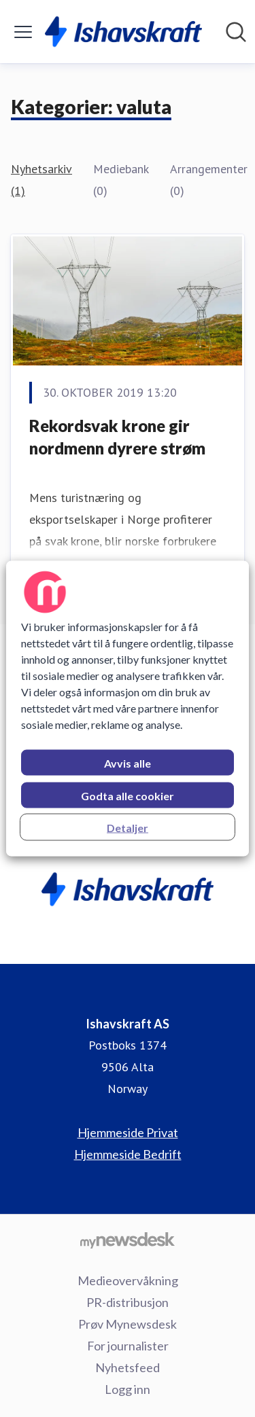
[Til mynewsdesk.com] (127, 1240)
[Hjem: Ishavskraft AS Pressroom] (123, 31)
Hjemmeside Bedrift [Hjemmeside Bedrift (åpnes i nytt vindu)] (128, 1154)
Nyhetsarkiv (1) (41, 179)
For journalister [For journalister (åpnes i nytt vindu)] (128, 1345)
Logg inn (127, 1389)
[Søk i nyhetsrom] (236, 32)
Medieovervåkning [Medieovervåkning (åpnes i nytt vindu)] (128, 1280)
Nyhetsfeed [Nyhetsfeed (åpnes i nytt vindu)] (127, 1367)
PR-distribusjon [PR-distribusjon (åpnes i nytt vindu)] (127, 1302)
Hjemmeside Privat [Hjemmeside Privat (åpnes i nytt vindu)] (128, 1132)
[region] (127, 709)
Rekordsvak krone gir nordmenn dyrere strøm (117, 437)
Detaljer (127, 827)
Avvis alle (127, 763)
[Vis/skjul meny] (23, 31)
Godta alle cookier (127, 795)
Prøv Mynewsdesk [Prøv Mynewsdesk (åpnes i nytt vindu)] (127, 1323)
